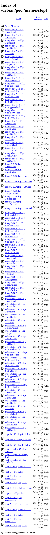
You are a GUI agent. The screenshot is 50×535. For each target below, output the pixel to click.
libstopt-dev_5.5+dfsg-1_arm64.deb (14, 36)
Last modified (38, 18)
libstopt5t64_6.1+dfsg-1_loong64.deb (14, 278)
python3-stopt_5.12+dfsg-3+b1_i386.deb (16, 369)
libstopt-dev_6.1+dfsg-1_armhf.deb (14, 133)
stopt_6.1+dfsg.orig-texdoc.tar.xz (13, 520)
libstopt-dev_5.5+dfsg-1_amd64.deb (14, 31)
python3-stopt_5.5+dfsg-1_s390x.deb (15, 342)
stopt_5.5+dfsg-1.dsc (14, 472)
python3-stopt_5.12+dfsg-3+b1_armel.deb (16, 359)
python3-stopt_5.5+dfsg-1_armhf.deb (15, 316)
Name (18, 18)
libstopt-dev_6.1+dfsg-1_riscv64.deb (14, 154)
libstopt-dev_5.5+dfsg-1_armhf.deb (14, 47)
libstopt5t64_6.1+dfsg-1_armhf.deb (14, 267)
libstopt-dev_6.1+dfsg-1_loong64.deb (14, 143)
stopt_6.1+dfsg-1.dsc (14, 515)
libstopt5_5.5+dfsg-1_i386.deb (18, 187)
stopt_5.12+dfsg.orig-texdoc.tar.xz (14, 498)
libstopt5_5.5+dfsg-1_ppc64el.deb (13, 203)
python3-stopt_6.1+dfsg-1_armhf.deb (15, 402)
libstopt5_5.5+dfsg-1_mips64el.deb (13, 192)
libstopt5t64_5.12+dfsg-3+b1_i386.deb (15, 235)
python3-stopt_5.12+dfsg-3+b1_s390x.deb (16, 385)
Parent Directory (12, 26)
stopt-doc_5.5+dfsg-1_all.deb (17, 434)
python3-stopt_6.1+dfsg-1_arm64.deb (15, 396)
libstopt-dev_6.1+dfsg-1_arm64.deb (14, 127)
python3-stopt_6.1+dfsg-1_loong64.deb (15, 412)
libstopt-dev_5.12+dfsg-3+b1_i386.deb (15, 100)
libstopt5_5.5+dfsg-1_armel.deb (18, 176)
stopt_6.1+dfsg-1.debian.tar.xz (18, 509)
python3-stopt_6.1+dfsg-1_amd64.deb (15, 391)
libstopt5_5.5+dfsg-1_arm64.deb (13, 170)
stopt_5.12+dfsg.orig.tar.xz (16, 504)
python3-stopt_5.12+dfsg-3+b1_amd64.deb (16, 348)
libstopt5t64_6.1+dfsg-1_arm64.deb (14, 262)
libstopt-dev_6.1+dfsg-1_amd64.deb (14, 122)
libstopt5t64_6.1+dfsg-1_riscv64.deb (14, 289)
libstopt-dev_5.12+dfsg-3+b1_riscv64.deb (15, 111)
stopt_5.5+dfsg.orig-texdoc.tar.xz (13, 477)
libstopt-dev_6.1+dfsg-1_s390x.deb (14, 160)
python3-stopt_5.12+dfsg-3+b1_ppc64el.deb (16, 375)
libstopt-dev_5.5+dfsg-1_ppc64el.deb (14, 68)
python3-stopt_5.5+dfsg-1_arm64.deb (15, 305)
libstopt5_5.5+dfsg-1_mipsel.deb (13, 197)
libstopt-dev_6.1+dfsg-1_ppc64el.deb (14, 149)
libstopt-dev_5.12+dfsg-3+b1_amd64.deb (15, 79)
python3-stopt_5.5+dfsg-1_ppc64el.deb (15, 337)
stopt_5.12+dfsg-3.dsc (14, 493)
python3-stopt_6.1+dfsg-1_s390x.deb (15, 428)
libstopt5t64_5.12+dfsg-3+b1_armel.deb (15, 224)
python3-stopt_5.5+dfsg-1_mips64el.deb (15, 326)
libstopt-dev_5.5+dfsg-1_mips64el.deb (14, 57)
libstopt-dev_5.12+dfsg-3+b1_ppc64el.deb (15, 106)
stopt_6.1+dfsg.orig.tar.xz (16, 526)
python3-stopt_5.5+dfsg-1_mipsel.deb (15, 332)
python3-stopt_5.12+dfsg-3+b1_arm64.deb (16, 353)
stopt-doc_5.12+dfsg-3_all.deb (18, 439)
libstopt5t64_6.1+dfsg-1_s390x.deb (14, 294)
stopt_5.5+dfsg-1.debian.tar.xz (18, 466)
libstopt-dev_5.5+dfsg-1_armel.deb (14, 41)
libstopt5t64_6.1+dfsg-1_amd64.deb (14, 256)
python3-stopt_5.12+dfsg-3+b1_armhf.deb (16, 364)
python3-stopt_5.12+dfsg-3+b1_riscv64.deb (16, 380)
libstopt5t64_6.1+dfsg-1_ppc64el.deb (14, 283)
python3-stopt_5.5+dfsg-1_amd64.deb (15, 299)
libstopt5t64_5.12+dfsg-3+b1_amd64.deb (15, 213)
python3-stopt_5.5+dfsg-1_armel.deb (15, 310)
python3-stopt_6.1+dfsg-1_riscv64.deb (15, 423)
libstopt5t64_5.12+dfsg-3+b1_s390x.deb (15, 251)
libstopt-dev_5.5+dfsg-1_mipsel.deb (14, 63)
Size (46, 18)
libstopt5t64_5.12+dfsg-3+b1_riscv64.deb (15, 246)
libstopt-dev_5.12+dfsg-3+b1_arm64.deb (15, 84)
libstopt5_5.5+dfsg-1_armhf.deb (18, 181)
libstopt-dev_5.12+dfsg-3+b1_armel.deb (15, 90)
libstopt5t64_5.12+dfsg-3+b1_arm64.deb (15, 219)
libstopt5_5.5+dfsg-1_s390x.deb (18, 208)
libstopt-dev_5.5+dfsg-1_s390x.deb (14, 74)
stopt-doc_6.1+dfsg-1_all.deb (17, 445)
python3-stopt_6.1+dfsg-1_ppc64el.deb (15, 418)
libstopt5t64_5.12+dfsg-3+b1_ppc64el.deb (15, 240)
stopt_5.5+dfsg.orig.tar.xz (16, 482)
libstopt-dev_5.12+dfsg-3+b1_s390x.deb (15, 117)
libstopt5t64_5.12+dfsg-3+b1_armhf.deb (15, 229)
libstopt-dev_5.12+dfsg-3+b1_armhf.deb (15, 95)
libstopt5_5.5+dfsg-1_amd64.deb (13, 165)
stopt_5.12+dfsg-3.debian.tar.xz (18, 488)
